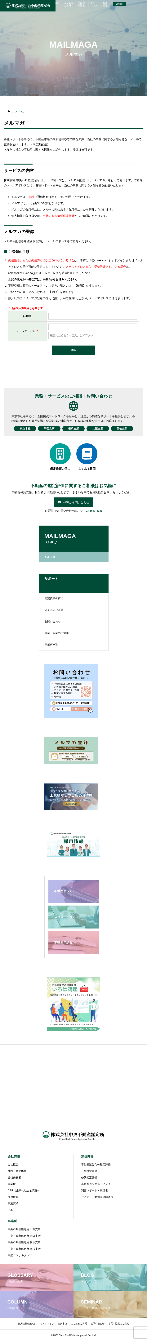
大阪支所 (98, 428)
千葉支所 (49, 428)
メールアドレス (25, 331)
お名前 (27, 316)
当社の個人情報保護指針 (58, 215)
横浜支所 (73, 428)
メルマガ (49, 556)
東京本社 (24, 428)
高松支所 (122, 428)
